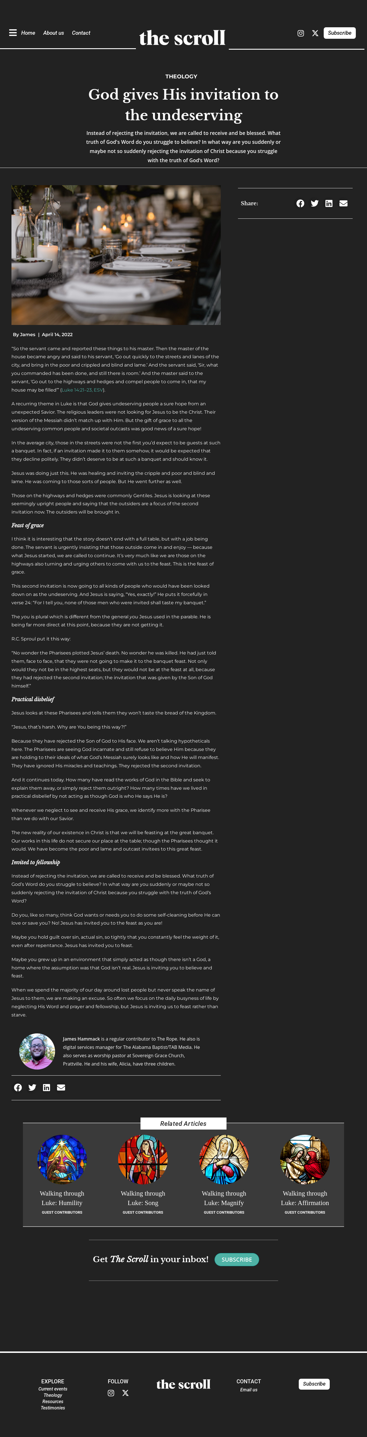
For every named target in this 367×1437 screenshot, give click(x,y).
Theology (181, 76)
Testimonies (53, 1408)
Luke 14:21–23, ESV (82, 390)
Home (28, 33)
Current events (52, 1389)
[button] (17, 1087)
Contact (81, 33)
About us (53, 33)
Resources (52, 1401)
